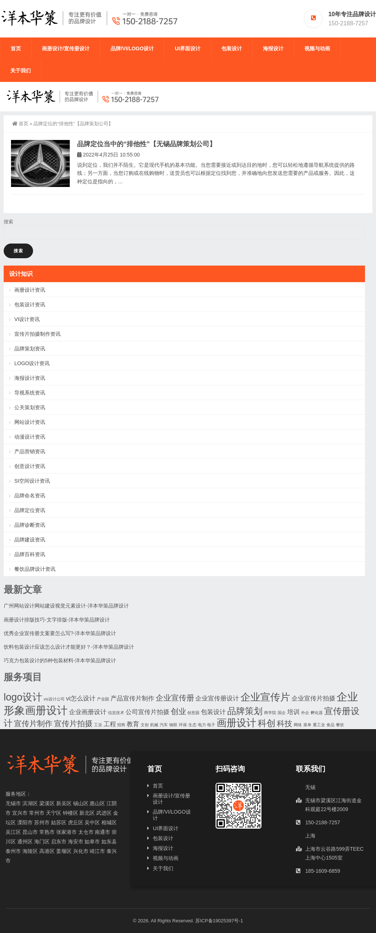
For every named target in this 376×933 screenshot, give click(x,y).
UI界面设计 (187, 48)
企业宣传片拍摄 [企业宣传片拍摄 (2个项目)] (313, 698)
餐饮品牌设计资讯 (34, 569)
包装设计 (231, 48)
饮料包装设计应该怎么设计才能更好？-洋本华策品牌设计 (69, 647)
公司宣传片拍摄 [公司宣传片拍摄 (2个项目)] (147, 712)
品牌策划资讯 (29, 349)
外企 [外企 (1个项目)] (305, 712)
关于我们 (20, 70)
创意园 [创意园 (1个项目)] (193, 712)
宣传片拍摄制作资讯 (37, 334)
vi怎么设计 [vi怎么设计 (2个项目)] (80, 698)
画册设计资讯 (29, 290)
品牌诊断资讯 (29, 525)
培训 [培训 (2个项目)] (293, 712)
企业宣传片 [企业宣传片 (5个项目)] (265, 697)
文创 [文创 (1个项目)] (145, 725)
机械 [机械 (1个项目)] (154, 725)
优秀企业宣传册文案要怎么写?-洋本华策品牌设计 (60, 633)
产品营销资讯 (29, 451)
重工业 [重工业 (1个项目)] (319, 725)
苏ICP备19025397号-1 (219, 920)
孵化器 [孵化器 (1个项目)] (317, 712)
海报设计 (273, 48)
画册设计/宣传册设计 (66, 48)
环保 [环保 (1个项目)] (183, 725)
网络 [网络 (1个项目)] (298, 725)
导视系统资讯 (29, 393)
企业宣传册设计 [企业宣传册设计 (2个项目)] (217, 698)
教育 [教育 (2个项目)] (133, 724)
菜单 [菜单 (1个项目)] (307, 725)
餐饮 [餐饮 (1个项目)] (340, 725)
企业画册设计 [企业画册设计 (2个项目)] (87, 712)
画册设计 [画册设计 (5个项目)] (236, 722)
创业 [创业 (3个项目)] (178, 711)
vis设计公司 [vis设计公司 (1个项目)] (54, 699)
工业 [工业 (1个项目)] (98, 725)
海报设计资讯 (29, 378)
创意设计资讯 (29, 466)
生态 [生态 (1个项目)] (192, 725)
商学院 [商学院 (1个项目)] (270, 712)
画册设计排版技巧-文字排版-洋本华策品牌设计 (57, 620)
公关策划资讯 (29, 407)
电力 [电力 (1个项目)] (202, 725)
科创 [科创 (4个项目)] (266, 723)
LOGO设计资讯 (32, 363)
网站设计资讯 (29, 422)
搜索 (8, 221)
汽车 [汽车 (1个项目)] (164, 725)
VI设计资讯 (27, 319)
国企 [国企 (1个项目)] (282, 712)
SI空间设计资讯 (32, 481)
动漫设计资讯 (29, 437)
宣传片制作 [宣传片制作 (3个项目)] (33, 723)
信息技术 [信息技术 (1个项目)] (116, 712)
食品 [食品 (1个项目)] (330, 725)
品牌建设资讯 (29, 540)
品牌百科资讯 (29, 554)
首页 (16, 48)
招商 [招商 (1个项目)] (121, 725)
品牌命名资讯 (29, 495)
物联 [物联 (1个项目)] (173, 725)
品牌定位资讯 (29, 510)
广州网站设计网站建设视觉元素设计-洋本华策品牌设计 (66, 606)
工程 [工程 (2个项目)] (110, 724)
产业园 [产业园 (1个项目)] (103, 699)
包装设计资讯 (29, 304)
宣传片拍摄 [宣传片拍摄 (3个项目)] (73, 723)
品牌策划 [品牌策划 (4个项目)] (245, 711)
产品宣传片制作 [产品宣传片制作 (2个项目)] (132, 698)
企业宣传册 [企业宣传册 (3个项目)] (175, 698)
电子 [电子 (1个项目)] (211, 725)
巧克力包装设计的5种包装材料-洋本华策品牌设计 (60, 660)
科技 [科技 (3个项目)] (284, 723)
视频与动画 (317, 48)
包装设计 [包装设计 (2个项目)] (213, 712)
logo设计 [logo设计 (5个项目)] (23, 697)
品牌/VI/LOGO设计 (132, 48)
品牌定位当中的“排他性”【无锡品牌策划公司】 (146, 144)
